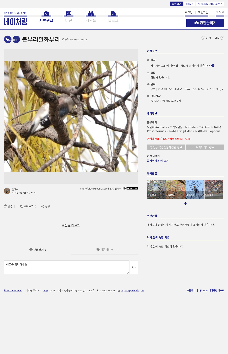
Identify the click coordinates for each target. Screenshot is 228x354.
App (45, 342)
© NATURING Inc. (13, 342)
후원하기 (177, 4)
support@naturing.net (132, 342)
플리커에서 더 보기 (158, 161)
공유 (45, 206)
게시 (134, 267)
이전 (206, 37)
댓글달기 (37, 250)
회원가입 (203, 12)
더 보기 (220, 12)
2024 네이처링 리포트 (210, 4)
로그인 (189, 12)
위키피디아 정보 (205, 147)
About (189, 4)
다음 (219, 37)
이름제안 (105, 249)
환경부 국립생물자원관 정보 (166, 147)
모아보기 (27, 206)
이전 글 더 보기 (71, 225)
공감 (8, 206)
